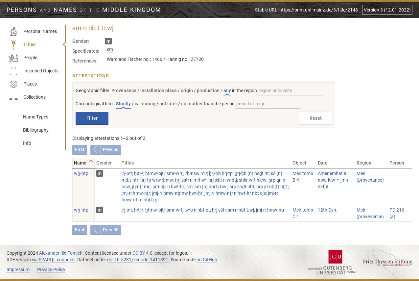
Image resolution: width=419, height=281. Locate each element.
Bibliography (36, 130)
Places (23, 84)
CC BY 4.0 (142, 253)
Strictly (123, 103)
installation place (158, 90)
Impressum (18, 269)
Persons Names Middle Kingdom (84, 10)
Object (299, 163)
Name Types (35, 116)
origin (187, 90)
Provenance (123, 90)
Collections (27, 97)
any (227, 90)
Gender (104, 163)
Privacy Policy (51, 269)
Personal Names (33, 32)
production (208, 90)
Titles (22, 45)
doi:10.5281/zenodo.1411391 (137, 259)
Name (84, 163)
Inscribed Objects (33, 71)
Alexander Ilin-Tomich (60, 253)
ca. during (145, 103)
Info (27, 143)
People (23, 58)
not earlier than (197, 103)
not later (168, 103)
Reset (316, 118)
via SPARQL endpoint (53, 259)
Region (364, 163)
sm (110, 49)
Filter (92, 118)
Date (323, 163)
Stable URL (306, 10)
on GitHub (207, 259)
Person (396, 163)
